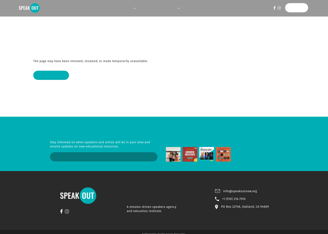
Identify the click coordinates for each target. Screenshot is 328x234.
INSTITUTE (152, 8)
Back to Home (49, 75)
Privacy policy (179, 230)
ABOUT (171, 8)
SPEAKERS (131, 8)
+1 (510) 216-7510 (234, 197)
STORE (188, 8)
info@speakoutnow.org (240, 189)
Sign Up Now (104, 156)
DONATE (298, 7)
